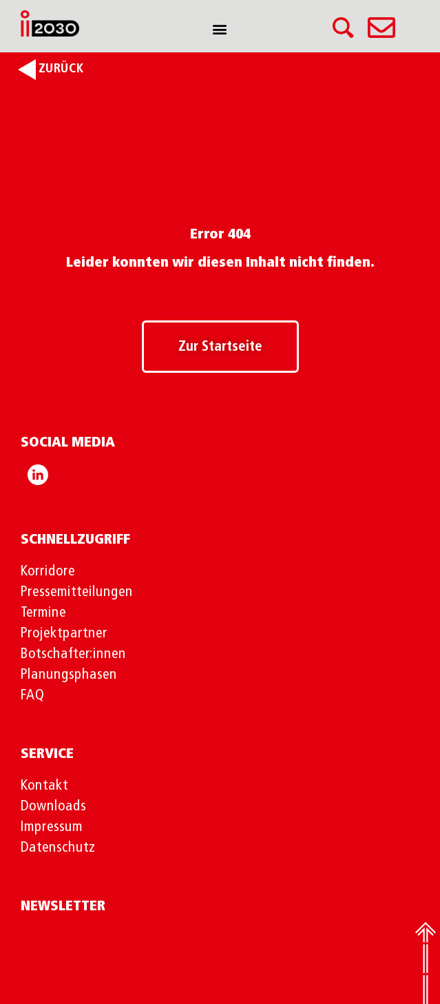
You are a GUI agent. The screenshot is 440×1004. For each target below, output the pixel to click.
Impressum (52, 827)
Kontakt (44, 786)
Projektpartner (64, 633)
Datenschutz (58, 848)
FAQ (33, 695)
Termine (43, 613)
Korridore (48, 571)
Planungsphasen (69, 675)
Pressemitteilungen (77, 592)
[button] (220, 28)
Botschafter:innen (73, 654)
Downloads (53, 806)
